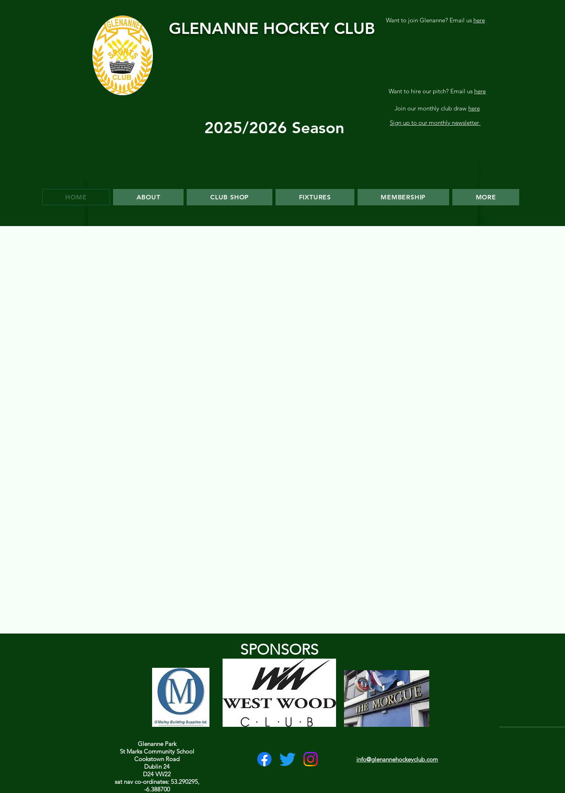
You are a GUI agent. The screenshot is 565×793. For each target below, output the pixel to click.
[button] (315, 197)
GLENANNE (216, 28)
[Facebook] (264, 759)
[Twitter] (287, 759)
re (483, 91)
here (479, 20)
